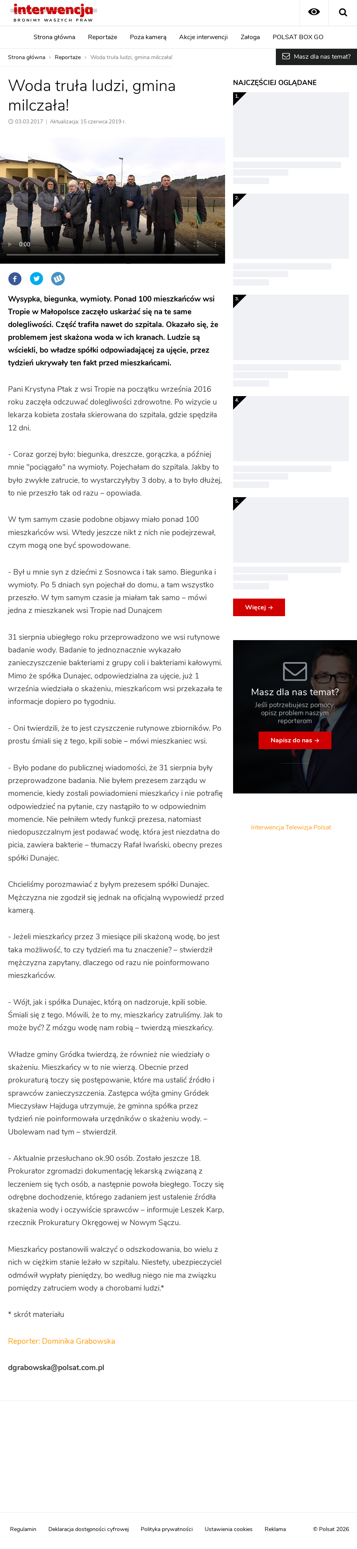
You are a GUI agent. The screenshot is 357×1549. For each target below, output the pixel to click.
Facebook (15, 279)
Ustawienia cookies (229, 1529)
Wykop (58, 279)
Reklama (275, 1529)
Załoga (250, 37)
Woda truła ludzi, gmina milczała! (131, 57)
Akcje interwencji (203, 37)
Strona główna (54, 37)
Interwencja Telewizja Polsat (291, 827)
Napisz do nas (291, 740)
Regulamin (23, 1529)
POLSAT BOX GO (298, 37)
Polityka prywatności (167, 1529)
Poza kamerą (148, 37)
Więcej (255, 607)
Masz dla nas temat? (322, 57)
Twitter (36, 279)
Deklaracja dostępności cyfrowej (88, 1529)
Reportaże (102, 37)
